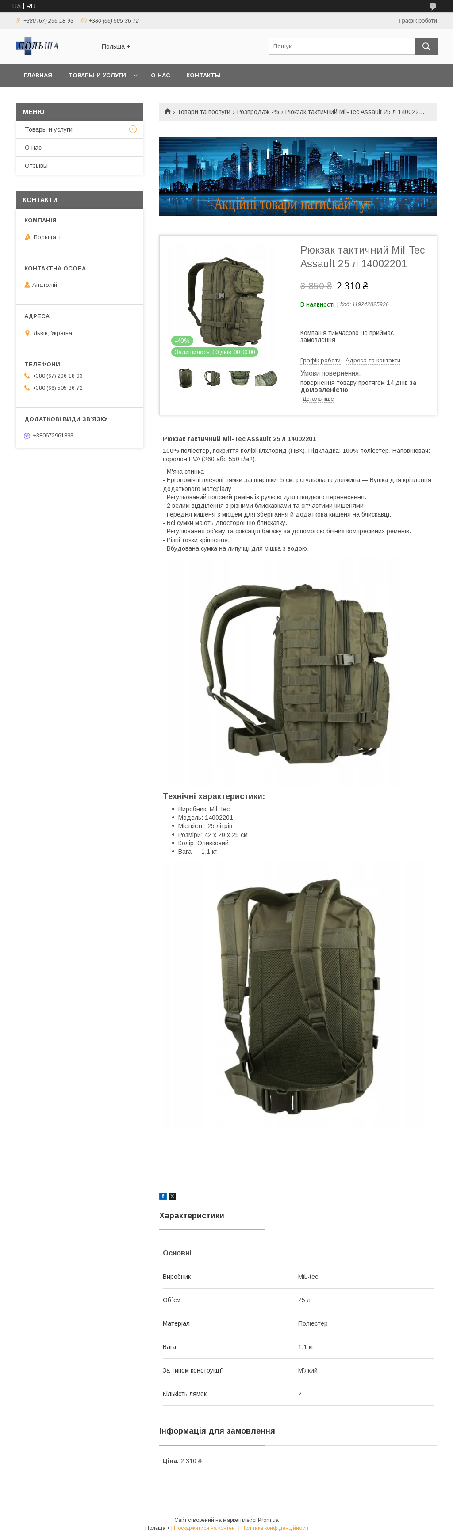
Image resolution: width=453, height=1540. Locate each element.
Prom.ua (268, 1520)
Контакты (203, 75)
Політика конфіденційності (274, 1528)
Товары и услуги (97, 75)
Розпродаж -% (258, 111)
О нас (160, 75)
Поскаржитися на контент (205, 1528)
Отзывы (36, 165)
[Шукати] (426, 46)
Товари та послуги (203, 111)
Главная (38, 75)
